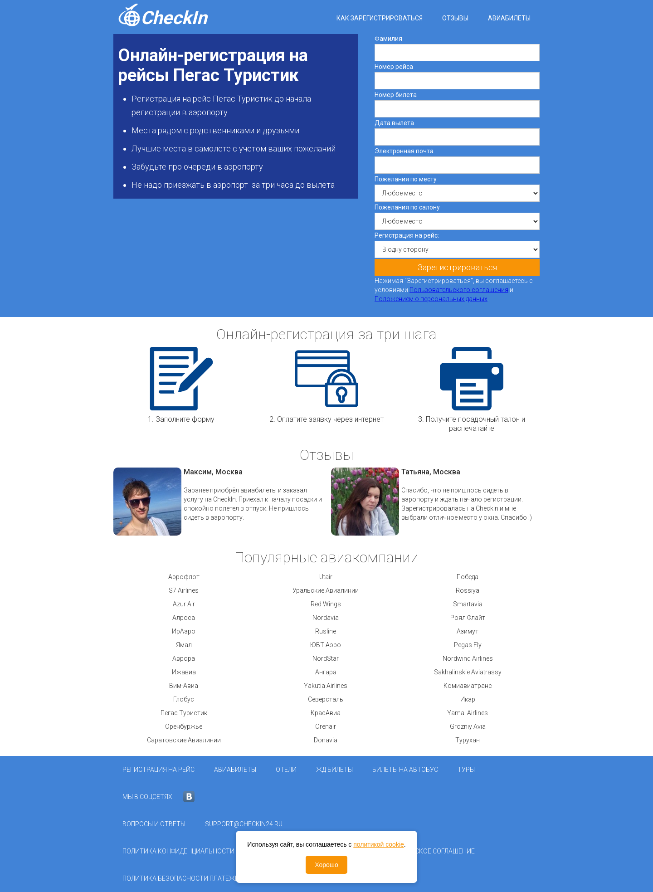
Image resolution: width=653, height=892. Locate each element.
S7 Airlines (184, 590)
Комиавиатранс (467, 685)
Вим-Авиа (183, 685)
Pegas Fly (468, 644)
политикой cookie (378, 844)
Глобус (183, 699)
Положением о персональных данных (431, 298)
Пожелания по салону (407, 207)
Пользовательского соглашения (458, 289)
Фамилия (388, 38)
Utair (325, 576)
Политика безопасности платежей (182, 878)
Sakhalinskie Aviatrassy (468, 672)
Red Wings (326, 604)
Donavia (325, 740)
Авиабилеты (509, 18)
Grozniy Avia (468, 726)
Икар (467, 699)
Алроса (183, 617)
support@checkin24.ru (244, 824)
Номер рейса (394, 66)
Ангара (325, 672)
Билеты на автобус (405, 769)
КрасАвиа (326, 713)
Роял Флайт (467, 617)
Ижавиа (184, 672)
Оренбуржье (183, 726)
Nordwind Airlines (468, 658)
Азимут (467, 631)
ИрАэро (183, 631)
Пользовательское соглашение (420, 851)
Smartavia (467, 604)
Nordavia (325, 617)
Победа (467, 576)
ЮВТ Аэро (325, 644)
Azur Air (184, 604)
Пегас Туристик (184, 713)
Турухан (467, 740)
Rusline (325, 631)
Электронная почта (404, 151)
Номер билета (396, 94)
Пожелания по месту (406, 179)
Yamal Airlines (467, 713)
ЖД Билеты (334, 769)
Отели (286, 769)
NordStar (325, 658)
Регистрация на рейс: (407, 235)
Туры (466, 769)
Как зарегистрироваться (379, 18)
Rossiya (467, 590)
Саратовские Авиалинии (184, 740)
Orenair (325, 726)
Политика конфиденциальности (178, 851)
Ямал (184, 644)
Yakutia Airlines (325, 685)
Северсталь (325, 699)
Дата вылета (394, 123)
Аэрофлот (184, 576)
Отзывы (455, 18)
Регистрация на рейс (158, 769)
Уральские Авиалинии (325, 590)
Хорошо (326, 864)
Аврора (183, 658)
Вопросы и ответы (153, 824)
